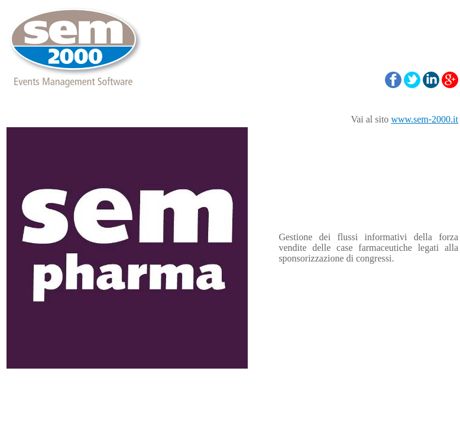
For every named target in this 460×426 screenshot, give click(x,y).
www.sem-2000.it (424, 119)
